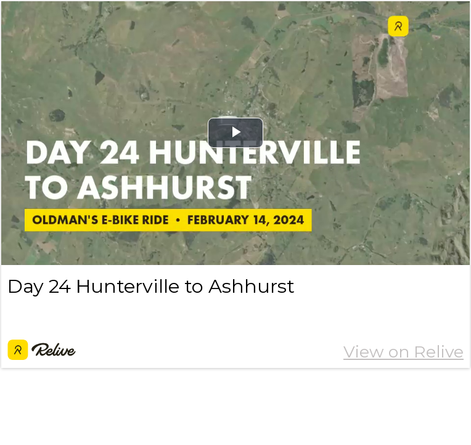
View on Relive (403, 351)
